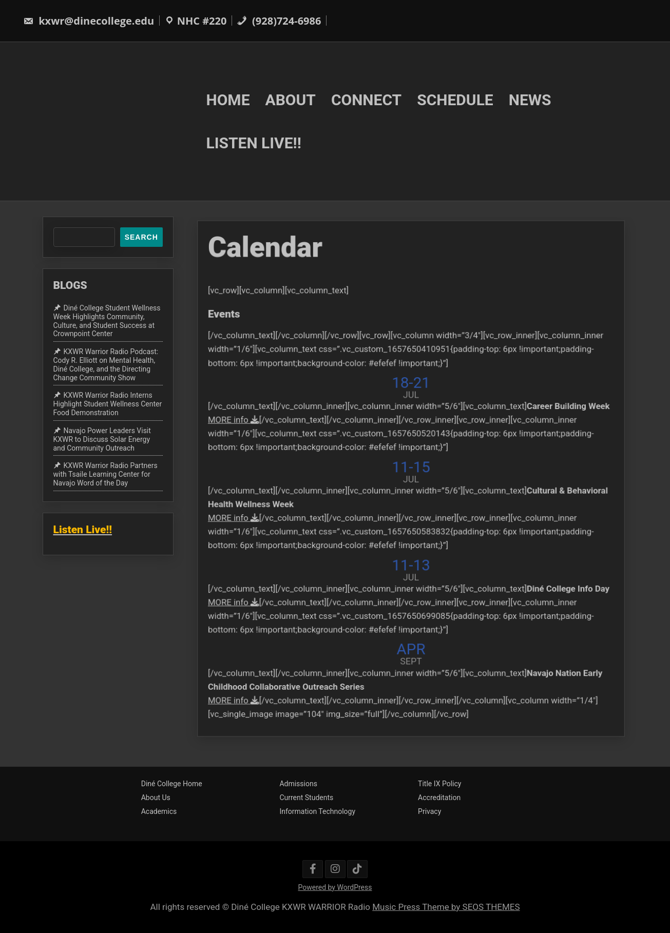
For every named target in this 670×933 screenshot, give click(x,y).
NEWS (530, 99)
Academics (159, 811)
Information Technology (317, 811)
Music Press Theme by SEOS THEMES (446, 907)
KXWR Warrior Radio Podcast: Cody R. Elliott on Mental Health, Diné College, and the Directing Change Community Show (106, 364)
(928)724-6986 (279, 21)
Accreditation (439, 797)
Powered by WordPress (335, 887)
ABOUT (290, 99)
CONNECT (366, 99)
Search (141, 237)
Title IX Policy (439, 784)
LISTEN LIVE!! (253, 143)
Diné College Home (171, 784)
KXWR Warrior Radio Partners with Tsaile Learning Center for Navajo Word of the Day (105, 474)
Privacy (429, 811)
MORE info (250, 425)
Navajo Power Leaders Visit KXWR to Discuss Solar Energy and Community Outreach (102, 439)
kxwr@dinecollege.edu (88, 21)
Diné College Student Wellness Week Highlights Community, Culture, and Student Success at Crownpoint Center (107, 321)
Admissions (298, 784)
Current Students (306, 797)
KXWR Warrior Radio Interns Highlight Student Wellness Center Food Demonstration (107, 404)
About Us (155, 797)
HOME (228, 99)
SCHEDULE (455, 99)
